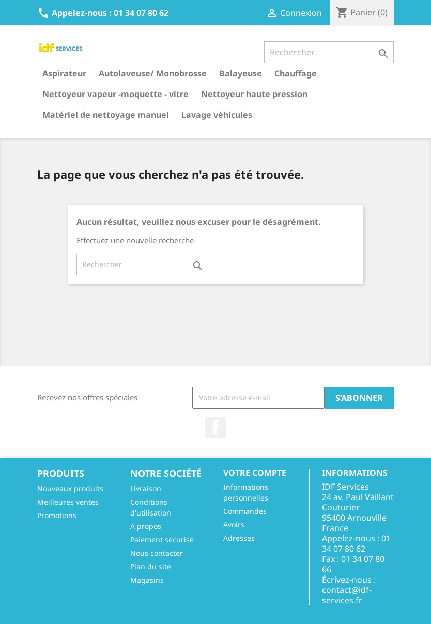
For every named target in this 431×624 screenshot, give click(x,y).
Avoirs (233, 524)
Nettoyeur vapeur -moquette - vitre (115, 94)
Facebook (215, 427)
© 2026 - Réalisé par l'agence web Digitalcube (215, 610)
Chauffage (295, 73)
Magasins (147, 580)
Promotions (56, 515)
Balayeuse (240, 73)
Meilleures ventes (68, 502)
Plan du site (150, 566)
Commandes (245, 511)
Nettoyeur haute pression (254, 94)
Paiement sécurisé (162, 539)
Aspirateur (64, 73)
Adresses (239, 538)
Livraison (145, 488)
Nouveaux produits (70, 488)
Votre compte (254, 472)
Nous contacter (156, 553)
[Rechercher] (329, 52)
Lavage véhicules (216, 114)
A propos (145, 526)
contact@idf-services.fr (347, 595)
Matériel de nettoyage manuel (105, 114)
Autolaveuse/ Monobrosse (153, 73)
